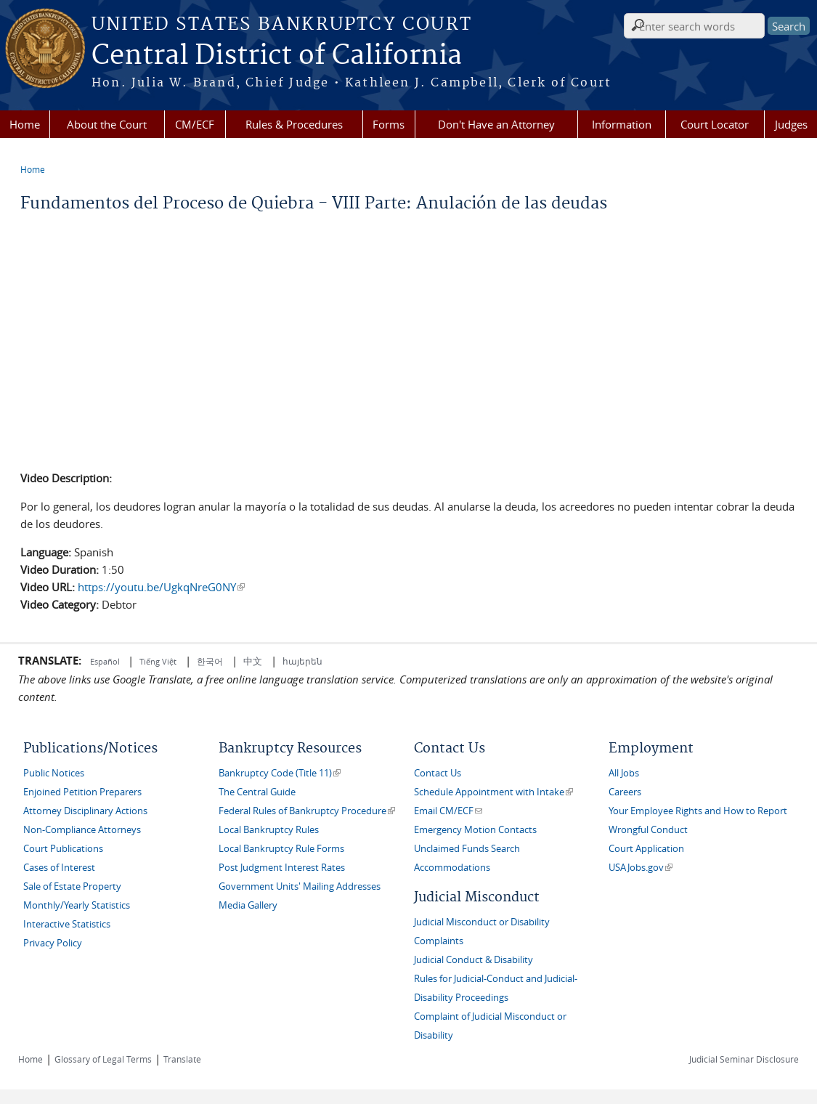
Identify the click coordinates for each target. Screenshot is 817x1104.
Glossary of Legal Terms (103, 1059)
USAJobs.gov (640, 867)
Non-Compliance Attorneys (82, 830)
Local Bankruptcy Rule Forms (281, 849)
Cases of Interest (59, 867)
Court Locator (714, 124)
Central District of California (277, 56)
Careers (625, 792)
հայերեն (302, 661)
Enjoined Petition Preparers (82, 792)
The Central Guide (257, 792)
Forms (389, 124)
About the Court (107, 124)
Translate (182, 1059)
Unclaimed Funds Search (467, 849)
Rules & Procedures (294, 124)
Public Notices (53, 773)
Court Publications (63, 849)
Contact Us (437, 773)
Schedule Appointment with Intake (493, 792)
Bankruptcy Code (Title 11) (280, 773)
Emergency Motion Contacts (475, 830)
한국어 (210, 661)
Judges (791, 124)
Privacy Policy (52, 943)
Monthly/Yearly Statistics (76, 905)
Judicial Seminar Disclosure (744, 1059)
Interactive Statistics (66, 924)
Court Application (646, 849)
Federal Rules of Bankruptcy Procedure (307, 811)
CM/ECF (194, 124)
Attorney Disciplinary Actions (85, 811)
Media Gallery (248, 905)
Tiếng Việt (157, 661)
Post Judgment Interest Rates (282, 867)
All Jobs (624, 773)
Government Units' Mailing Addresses (300, 886)
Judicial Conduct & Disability (473, 960)
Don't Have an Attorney (496, 124)
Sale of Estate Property (72, 886)
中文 (252, 660)
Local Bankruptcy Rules (269, 830)
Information (621, 124)
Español (106, 661)
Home (24, 124)
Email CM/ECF (448, 811)
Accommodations (452, 867)
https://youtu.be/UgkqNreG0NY (161, 587)
